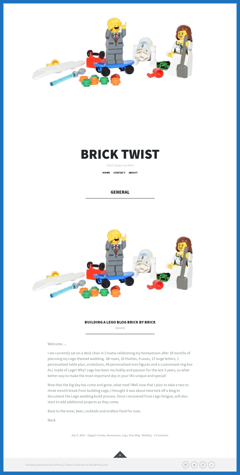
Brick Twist (120, 154)
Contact (119, 172)
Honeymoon (114, 435)
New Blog (134, 435)
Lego (125, 435)
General (120, 328)
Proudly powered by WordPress (44, 464)
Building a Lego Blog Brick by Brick (120, 322)
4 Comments (161, 435)
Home (106, 172)
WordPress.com (98, 464)
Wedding (146, 435)
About (133, 172)
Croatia (100, 435)
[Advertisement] (120, 115)
